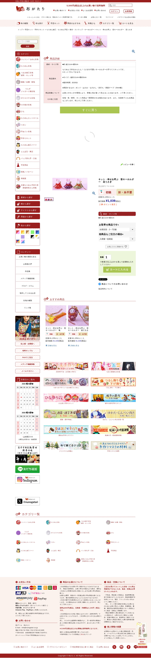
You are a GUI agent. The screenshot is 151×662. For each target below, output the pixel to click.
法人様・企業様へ (28, 344)
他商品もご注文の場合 (111, 234)
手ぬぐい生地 (26, 131)
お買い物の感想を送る (27, 257)
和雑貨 (23, 178)
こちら (81, 638)
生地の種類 (27, 300)
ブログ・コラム (28, 286)
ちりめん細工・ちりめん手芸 (57, 29)
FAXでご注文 (27, 357)
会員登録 (128, 11)
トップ (20, 29)
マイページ (109, 17)
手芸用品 (24, 165)
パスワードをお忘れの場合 (126, 17)
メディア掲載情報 (28, 278)
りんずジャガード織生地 (28, 90)
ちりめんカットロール (29, 118)
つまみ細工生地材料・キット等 (27, 74)
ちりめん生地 (26, 66)
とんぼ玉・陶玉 (27, 152)
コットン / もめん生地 (29, 59)
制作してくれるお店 (28, 293)
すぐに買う (89, 110)
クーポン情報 (82, 17)
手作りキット (26, 138)
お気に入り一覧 (96, 17)
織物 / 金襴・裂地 (28, 82)
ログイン (114, 11)
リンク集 (27, 308)
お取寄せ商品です (109, 225)
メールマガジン (28, 371)
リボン (23, 125)
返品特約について (105, 289)
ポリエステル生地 (28, 98)
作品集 (27, 271)
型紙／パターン (27, 172)
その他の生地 (26, 105)
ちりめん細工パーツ (29, 145)
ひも (22, 111)
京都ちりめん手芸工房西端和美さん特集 (29, 186)
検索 (27, 46)
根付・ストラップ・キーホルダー (82, 29)
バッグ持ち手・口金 (29, 158)
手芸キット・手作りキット (34, 29)
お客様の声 (27, 264)
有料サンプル (27, 351)
